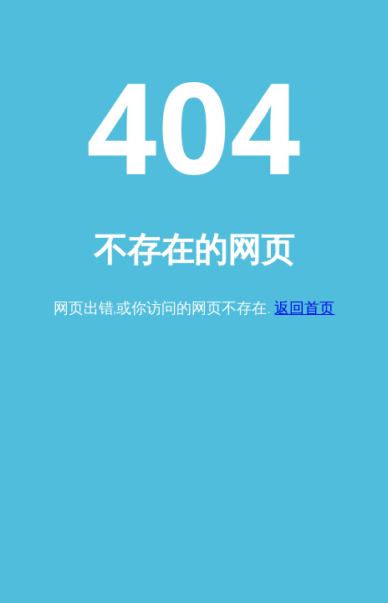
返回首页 (304, 307)
